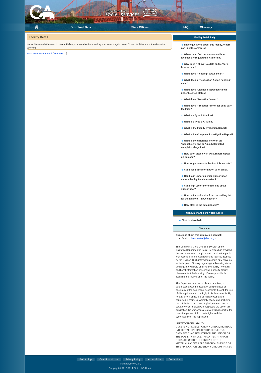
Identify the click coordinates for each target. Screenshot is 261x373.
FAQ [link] (185, 27)
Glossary (206, 27)
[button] (29, 53)
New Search (39, 53)
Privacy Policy (133, 359)
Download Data (81, 27)
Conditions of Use (109, 359)
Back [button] (29, 53)
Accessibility (154, 359)
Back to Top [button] (85, 359)
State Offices (140, 27)
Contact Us (174, 359)
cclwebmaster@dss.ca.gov (203, 238)
